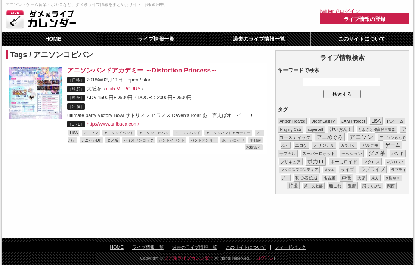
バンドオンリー (204, 140)
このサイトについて (361, 39)
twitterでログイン (340, 11)
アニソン (90, 133)
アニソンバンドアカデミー (228, 133)
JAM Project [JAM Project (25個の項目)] (353, 120)
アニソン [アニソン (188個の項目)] (361, 137)
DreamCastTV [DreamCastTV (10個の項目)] (323, 121)
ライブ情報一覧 (156, 39)
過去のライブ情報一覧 (259, 39)
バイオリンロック (139, 140)
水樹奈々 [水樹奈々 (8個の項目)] (392, 178)
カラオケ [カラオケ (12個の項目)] (348, 145)
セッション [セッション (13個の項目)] (351, 153)
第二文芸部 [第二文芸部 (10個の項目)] (313, 186)
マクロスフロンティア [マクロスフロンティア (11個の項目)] (299, 170)
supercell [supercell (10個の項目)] (315, 129)
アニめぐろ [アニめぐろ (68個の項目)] (330, 137)
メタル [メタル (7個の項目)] (329, 170)
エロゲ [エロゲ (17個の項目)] (301, 145)
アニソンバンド (187, 133)
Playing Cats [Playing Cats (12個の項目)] (290, 129)
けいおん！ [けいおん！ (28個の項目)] (340, 129)
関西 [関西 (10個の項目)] (391, 186)
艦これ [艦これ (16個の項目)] (335, 185)
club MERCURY (123, 89)
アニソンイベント (119, 133)
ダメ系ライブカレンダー (43, 19)
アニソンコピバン (154, 133)
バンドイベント (172, 140)
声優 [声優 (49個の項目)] (346, 177)
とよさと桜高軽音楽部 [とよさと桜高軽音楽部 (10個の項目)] (377, 129)
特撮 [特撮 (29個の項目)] (293, 185)
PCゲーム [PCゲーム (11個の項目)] (395, 121)
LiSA (74, 133)
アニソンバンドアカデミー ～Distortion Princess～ (142, 70)
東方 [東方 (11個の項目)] (375, 178)
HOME (53, 39)
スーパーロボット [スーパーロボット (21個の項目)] (318, 153)
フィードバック (290, 247)
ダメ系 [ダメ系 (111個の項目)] (376, 153)
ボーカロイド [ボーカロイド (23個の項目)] (343, 161)
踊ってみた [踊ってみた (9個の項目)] (371, 186)
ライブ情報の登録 (364, 19)
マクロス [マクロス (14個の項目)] (371, 162)
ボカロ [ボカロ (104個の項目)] (315, 161)
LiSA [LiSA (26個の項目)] (376, 121)
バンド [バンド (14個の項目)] (397, 153)
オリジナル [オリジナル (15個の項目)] (324, 145)
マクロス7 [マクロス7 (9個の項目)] (394, 162)
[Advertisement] (208, 217)
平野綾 (255, 140)
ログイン (265, 258)
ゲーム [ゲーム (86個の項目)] (392, 145)
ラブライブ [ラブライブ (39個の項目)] (372, 169)
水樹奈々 (253, 147)
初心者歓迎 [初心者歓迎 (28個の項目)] (306, 177)
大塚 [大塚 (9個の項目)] (361, 178)
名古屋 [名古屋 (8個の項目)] (329, 178)
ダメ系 (112, 140)
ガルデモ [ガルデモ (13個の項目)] (370, 145)
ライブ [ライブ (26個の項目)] (347, 169)
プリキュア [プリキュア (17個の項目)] (290, 162)
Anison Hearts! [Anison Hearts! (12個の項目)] (292, 121)
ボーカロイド (233, 140)
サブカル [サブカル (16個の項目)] (287, 153)
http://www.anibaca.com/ (113, 124)
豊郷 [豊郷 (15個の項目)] (352, 185)
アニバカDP (91, 140)
